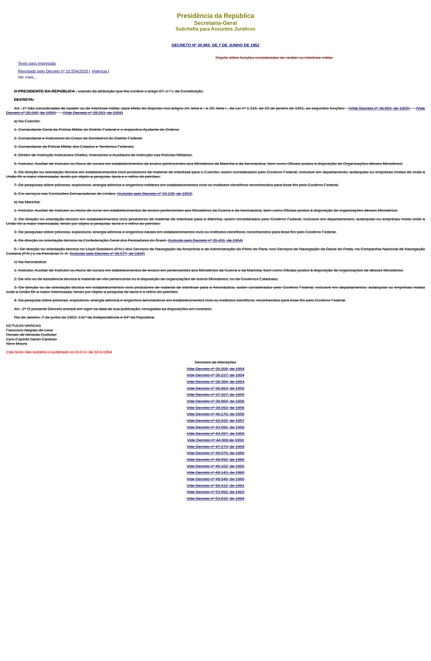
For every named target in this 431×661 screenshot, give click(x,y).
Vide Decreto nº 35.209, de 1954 (216, 369)
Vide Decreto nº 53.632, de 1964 (216, 498)
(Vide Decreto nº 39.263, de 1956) (93, 113)
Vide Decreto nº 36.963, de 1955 (216, 388)
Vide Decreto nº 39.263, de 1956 (216, 408)
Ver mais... (27, 77)
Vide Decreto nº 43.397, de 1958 (216, 433)
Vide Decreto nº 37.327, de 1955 (216, 394)
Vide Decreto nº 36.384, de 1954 (216, 381)
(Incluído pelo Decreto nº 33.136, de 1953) (154, 193)
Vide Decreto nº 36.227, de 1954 (216, 375)
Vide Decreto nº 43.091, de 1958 (216, 427)
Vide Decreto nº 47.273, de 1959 (216, 446)
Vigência (100, 71)
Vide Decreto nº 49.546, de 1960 (216, 479)
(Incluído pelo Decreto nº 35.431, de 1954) (205, 240)
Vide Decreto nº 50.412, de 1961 (216, 485)
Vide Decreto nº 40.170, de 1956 (216, 414)
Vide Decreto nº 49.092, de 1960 (216, 459)
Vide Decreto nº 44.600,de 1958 (215, 440)
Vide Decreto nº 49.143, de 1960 (216, 472)
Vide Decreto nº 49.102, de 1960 (216, 466)
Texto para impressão (37, 63)
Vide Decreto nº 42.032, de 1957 (216, 420)
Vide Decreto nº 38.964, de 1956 (216, 401)
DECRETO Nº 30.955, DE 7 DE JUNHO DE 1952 (215, 45)
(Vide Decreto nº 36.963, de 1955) (379, 108)
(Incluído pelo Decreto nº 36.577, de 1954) (107, 253)
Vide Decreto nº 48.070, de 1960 (216, 453)
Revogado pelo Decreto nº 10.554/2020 (53, 71)
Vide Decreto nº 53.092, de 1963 (216, 492)
